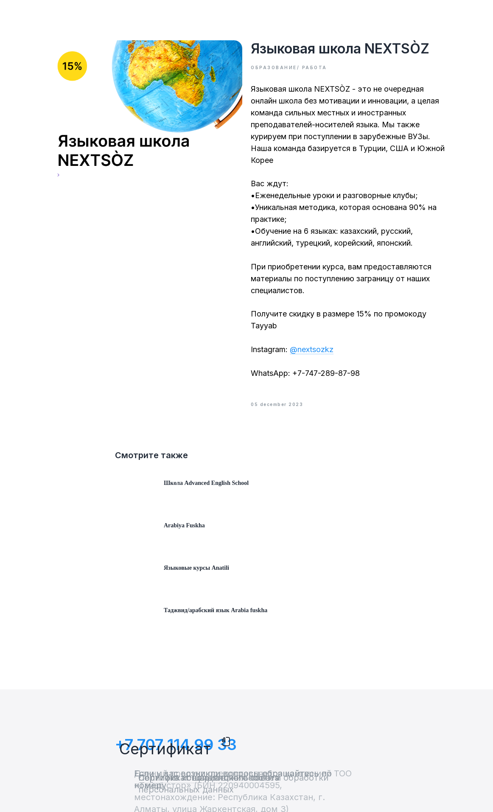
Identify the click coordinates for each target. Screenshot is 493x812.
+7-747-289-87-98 (326, 373)
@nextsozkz (311, 349)
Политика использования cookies (208, 778)
